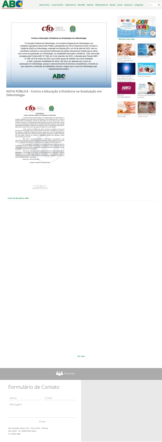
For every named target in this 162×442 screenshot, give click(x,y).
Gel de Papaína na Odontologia (123, 116)
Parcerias (69, 373)
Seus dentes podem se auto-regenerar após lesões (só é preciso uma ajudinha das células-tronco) (126, 77)
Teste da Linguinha (144, 76)
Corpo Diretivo (57, 5)
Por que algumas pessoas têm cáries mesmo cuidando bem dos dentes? (125, 58)
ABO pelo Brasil (101, 5)
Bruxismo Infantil (144, 57)
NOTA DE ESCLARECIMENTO (123, 96)
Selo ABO (81, 5)
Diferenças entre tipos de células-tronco (147, 116)
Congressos (138, 5)
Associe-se (128, 5)
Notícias (90, 5)
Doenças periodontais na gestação (146, 96)
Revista (113, 5)
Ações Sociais (70, 5)
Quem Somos (44, 5)
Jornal (120, 5)
